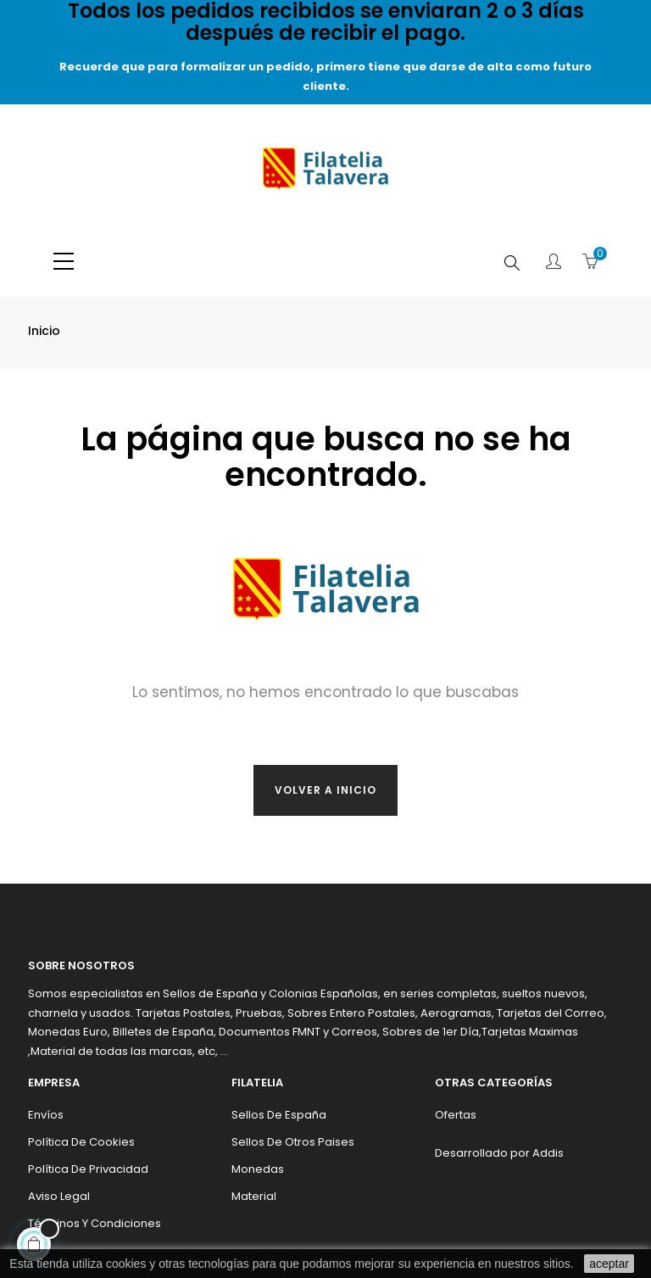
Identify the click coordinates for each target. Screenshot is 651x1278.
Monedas (257, 1169)
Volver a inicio (325, 790)
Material (253, 1196)
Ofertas (455, 1115)
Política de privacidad (88, 1169)
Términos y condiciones (94, 1223)
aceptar (609, 1263)
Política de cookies (81, 1142)
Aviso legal (59, 1196)
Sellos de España (278, 1115)
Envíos (46, 1115)
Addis (548, 1153)
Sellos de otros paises (292, 1142)
